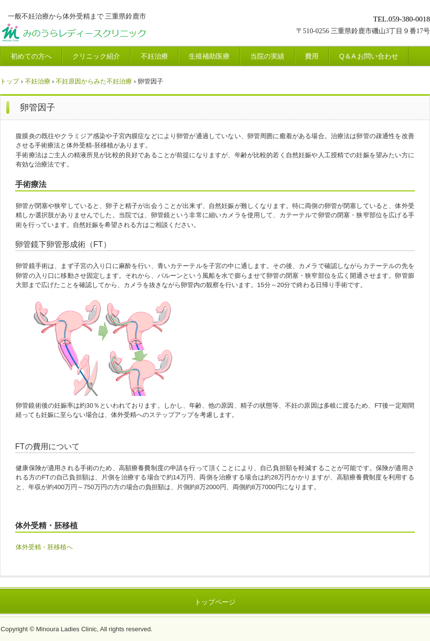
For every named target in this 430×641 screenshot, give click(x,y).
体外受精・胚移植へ (44, 547)
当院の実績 (267, 56)
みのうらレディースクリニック (110, 34)
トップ (9, 81)
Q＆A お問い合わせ (368, 56)
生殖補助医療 (209, 56)
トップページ (215, 602)
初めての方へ (31, 56)
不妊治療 (154, 56)
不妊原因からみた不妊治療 (94, 81)
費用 (312, 56)
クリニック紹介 (96, 56)
